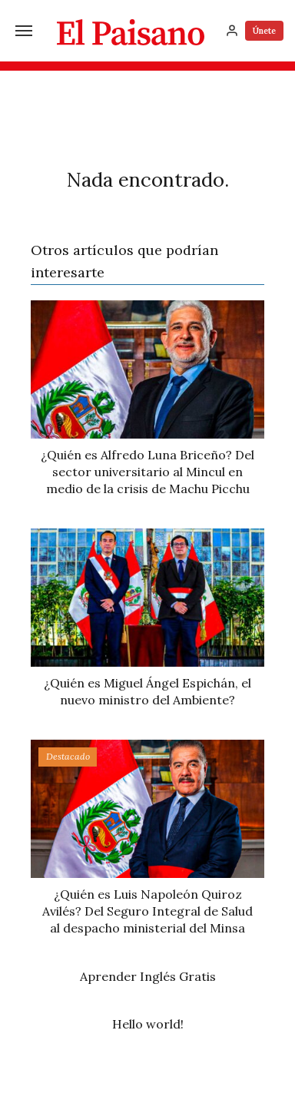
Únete (264, 30)
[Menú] (24, 31)
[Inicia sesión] (232, 31)
